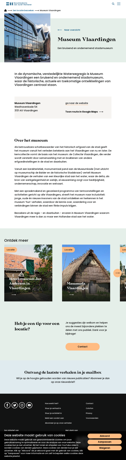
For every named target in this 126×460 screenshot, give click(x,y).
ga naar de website (76, 103)
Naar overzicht (69, 29)
